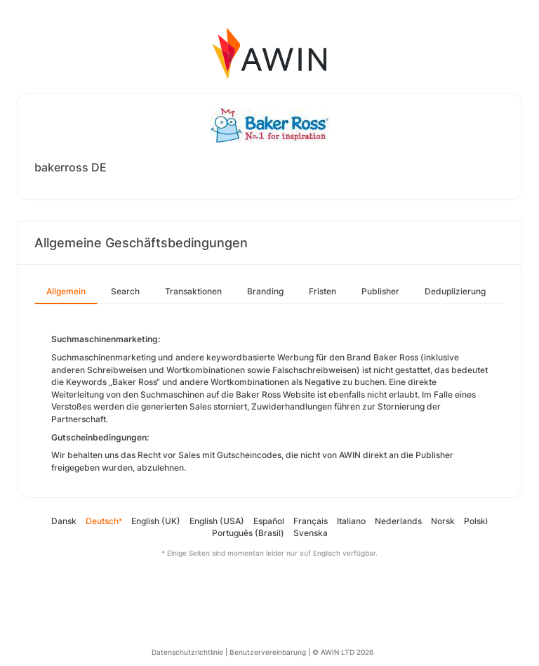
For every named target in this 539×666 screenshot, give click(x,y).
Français (310, 521)
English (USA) (216, 521)
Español (268, 521)
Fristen (322, 291)
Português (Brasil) (248, 533)
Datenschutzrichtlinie (187, 652)
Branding (265, 291)
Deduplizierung (455, 291)
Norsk (443, 521)
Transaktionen (193, 291)
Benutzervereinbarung (267, 652)
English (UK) (155, 521)
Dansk (63, 521)
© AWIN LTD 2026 (342, 652)
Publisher (380, 291)
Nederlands (398, 521)
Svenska (310, 533)
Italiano (351, 521)
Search (125, 291)
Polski (476, 521)
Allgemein (66, 291)
